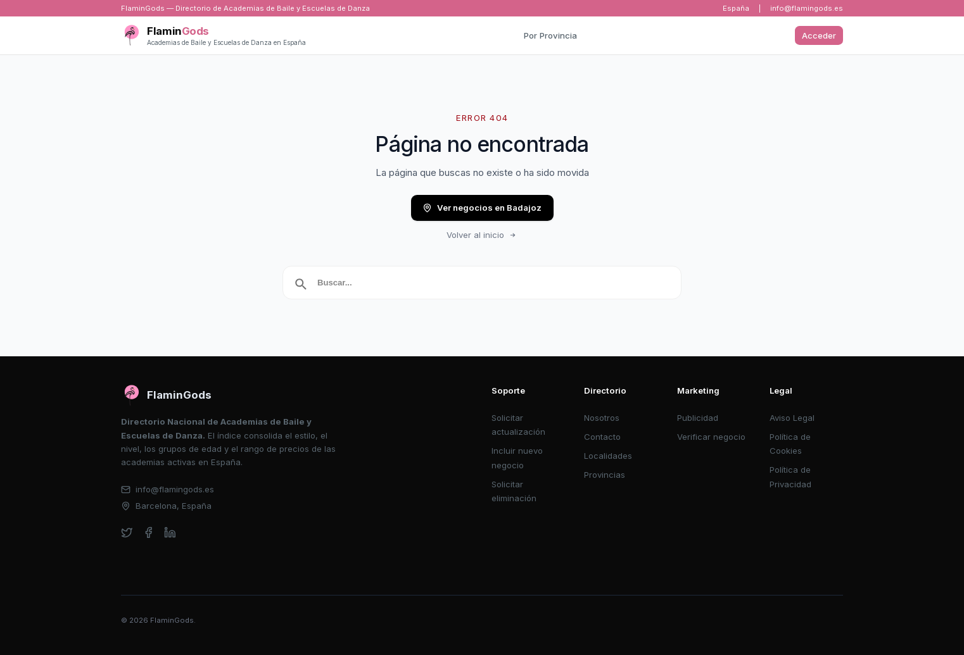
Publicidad (697, 418)
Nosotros (601, 418)
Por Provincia (550, 35)
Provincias (604, 475)
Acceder (819, 35)
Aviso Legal (792, 418)
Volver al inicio (482, 235)
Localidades (608, 456)
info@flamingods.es (806, 8)
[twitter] (127, 533)
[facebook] (149, 533)
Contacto (602, 437)
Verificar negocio (711, 437)
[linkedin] (170, 533)
